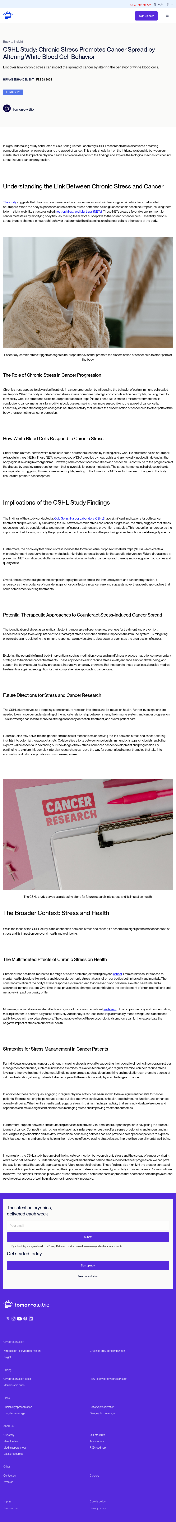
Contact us (9, 1475)
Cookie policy (98, 1501)
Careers (94, 1475)
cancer (117, 974)
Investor (8, 1481)
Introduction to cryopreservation (21, 1350)
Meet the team (11, 1441)
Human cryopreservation (17, 1407)
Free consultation (88, 1276)
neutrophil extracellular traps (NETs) (78, 211)
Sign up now (146, 15)
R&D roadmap (98, 1447)
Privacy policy (98, 1508)
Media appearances (14, 1447)
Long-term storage (14, 1413)
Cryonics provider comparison (107, 1350)
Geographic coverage (102, 1413)
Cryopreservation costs (17, 1378)
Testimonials (97, 1441)
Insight (7, 1357)
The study (10, 202)
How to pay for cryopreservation (108, 1378)
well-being (110, 1009)
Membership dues (14, 1385)
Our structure (97, 1434)
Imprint (7, 1501)
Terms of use (10, 1508)
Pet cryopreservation (102, 1407)
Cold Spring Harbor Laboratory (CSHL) (79, 518)
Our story (8, 1434)
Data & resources (13, 1453)
